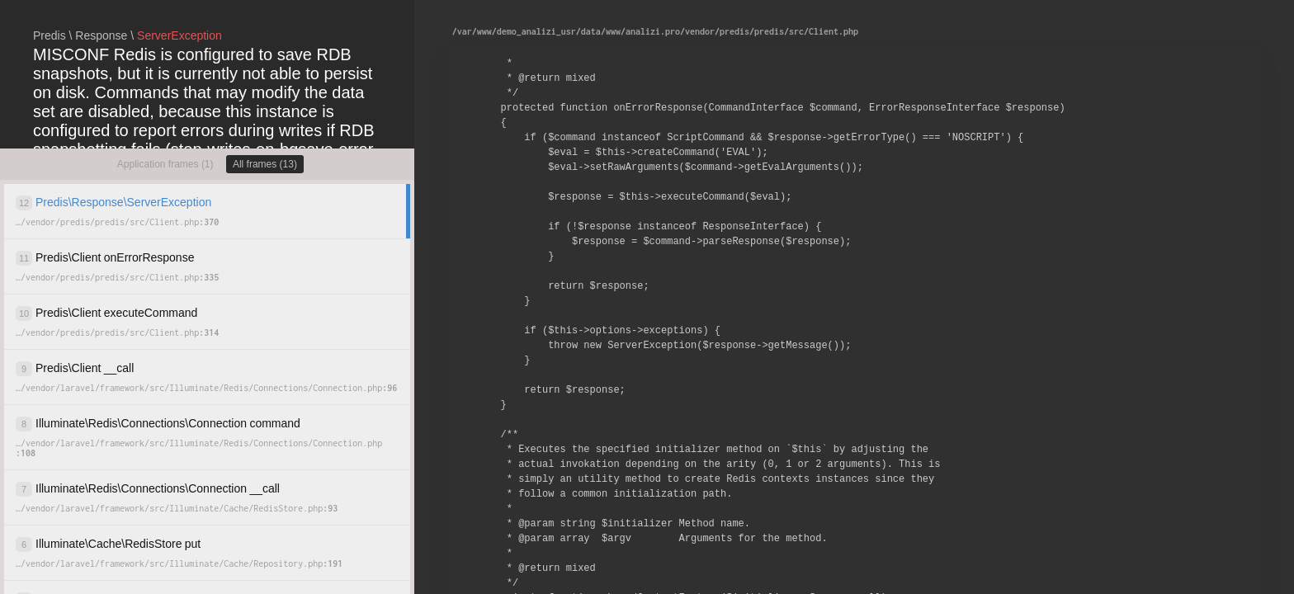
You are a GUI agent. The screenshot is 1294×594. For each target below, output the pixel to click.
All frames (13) (265, 164)
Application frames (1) (165, 164)
